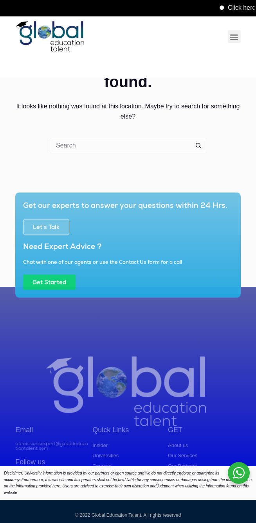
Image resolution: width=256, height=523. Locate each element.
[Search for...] (120, 145)
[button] (234, 36)
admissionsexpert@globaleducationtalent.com (51, 462)
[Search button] (198, 145)
